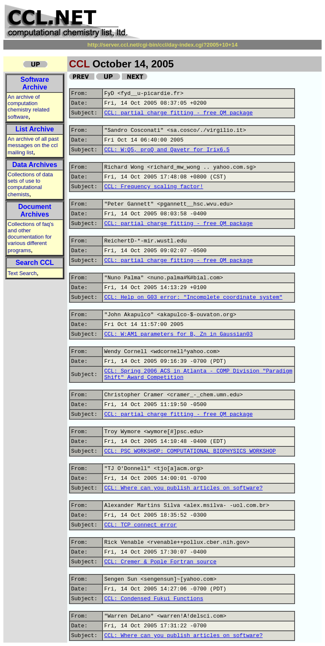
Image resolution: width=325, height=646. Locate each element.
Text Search (22, 273)
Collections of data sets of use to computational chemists (30, 184)
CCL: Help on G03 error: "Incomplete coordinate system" (193, 297)
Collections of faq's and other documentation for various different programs (31, 237)
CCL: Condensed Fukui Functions (153, 599)
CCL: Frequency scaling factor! (153, 187)
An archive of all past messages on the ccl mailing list (33, 146)
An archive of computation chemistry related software (29, 107)
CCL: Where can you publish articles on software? (183, 488)
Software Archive (34, 83)
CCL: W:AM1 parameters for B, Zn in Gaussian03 (178, 334)
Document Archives (34, 210)
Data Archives (34, 164)
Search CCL (35, 262)
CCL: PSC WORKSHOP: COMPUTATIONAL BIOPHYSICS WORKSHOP (190, 451)
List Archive (35, 129)
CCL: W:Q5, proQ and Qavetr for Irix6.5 (166, 150)
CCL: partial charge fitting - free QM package (178, 113)
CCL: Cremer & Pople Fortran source (160, 562)
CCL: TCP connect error (140, 525)
